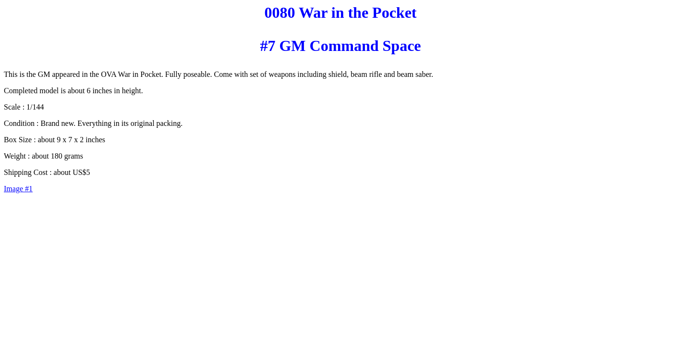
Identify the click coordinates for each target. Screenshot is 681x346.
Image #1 (18, 189)
